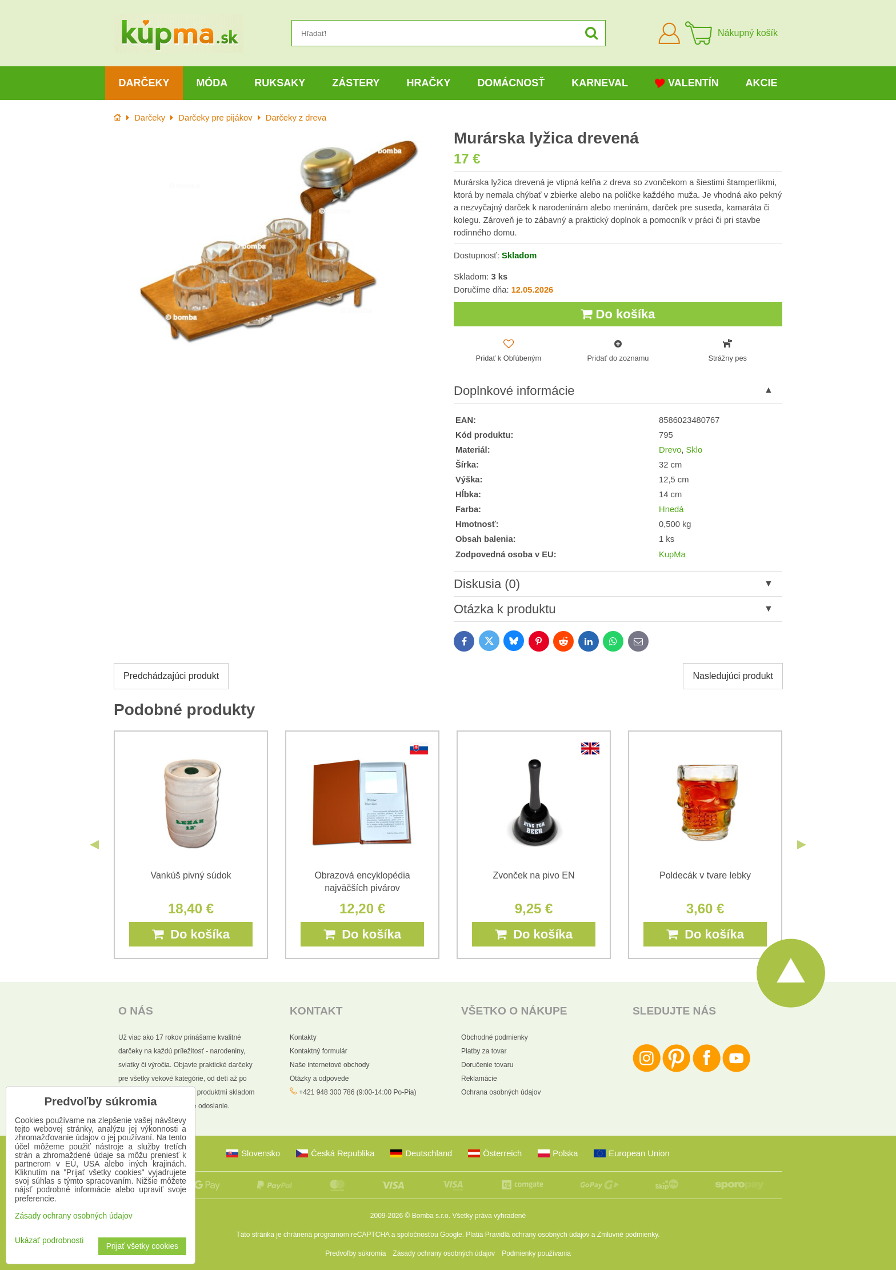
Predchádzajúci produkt (171, 676)
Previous (94, 845)
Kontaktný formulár (318, 1051)
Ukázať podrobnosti (49, 1240)
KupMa (672, 554)
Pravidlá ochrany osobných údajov (537, 1235)
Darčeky (143, 83)
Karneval (599, 83)
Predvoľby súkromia (355, 1253)
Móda (211, 83)
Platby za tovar (483, 1051)
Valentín (687, 83)
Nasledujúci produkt (733, 676)
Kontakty (303, 1037)
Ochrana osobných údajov (501, 1092)
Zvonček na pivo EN (533, 875)
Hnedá (671, 509)
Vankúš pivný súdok (190, 875)
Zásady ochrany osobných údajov (444, 1253)
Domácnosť (511, 83)
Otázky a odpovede (319, 1079)
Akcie (762, 83)
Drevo (670, 449)
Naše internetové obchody (329, 1065)
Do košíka (618, 314)
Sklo (694, 449)
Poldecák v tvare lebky (705, 875)
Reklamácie (479, 1079)
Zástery (355, 83)
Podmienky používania (536, 1253)
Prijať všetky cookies (142, 1246)
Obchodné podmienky (494, 1037)
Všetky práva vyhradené (489, 1216)
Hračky (428, 83)
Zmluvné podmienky (627, 1235)
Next (802, 845)
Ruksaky (279, 83)
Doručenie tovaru (487, 1065)
